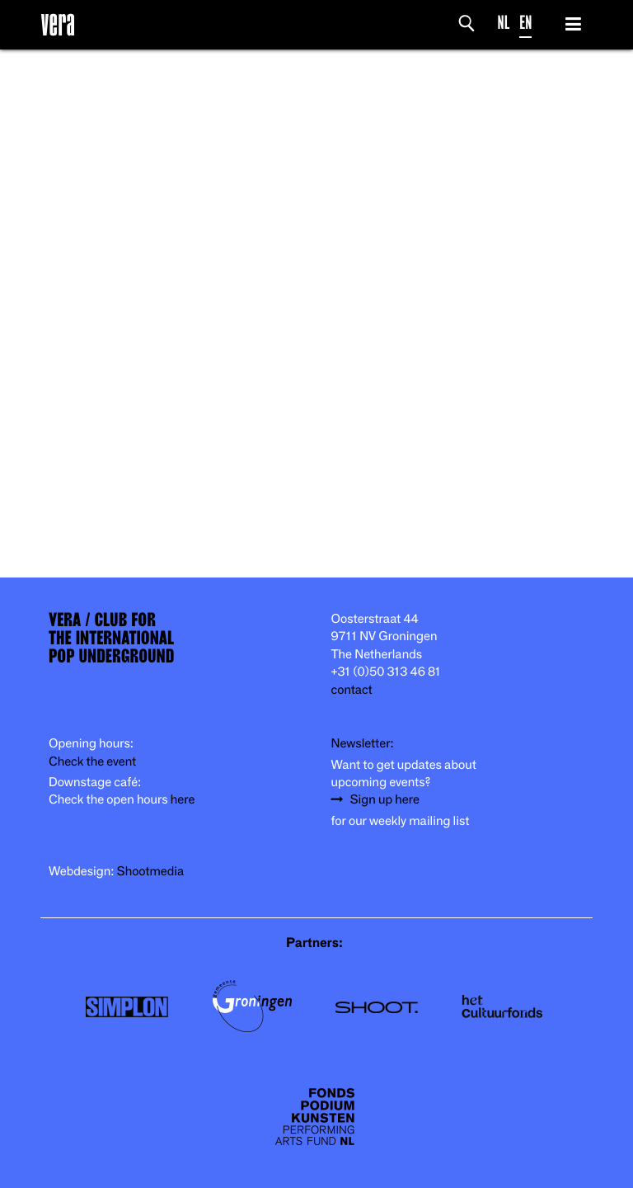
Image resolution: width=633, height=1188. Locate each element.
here (183, 799)
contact (352, 690)
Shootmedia (151, 871)
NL (504, 22)
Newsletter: (362, 743)
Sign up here (385, 799)
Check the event (92, 762)
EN (525, 22)
